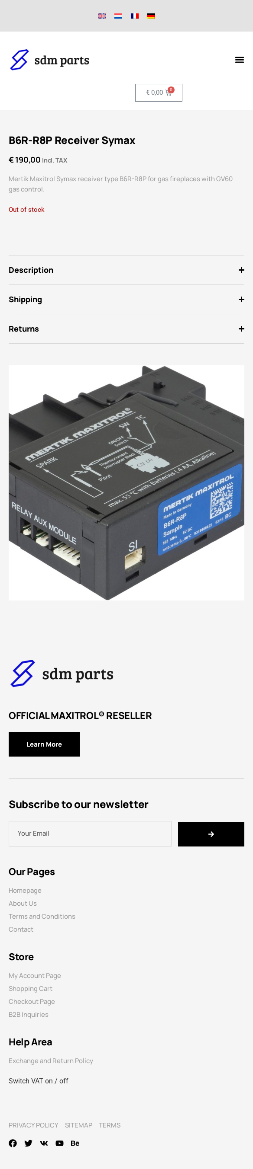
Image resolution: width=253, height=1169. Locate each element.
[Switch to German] (151, 16)
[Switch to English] (102, 16)
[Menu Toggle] (239, 59)
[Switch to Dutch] (118, 16)
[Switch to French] (134, 16)
